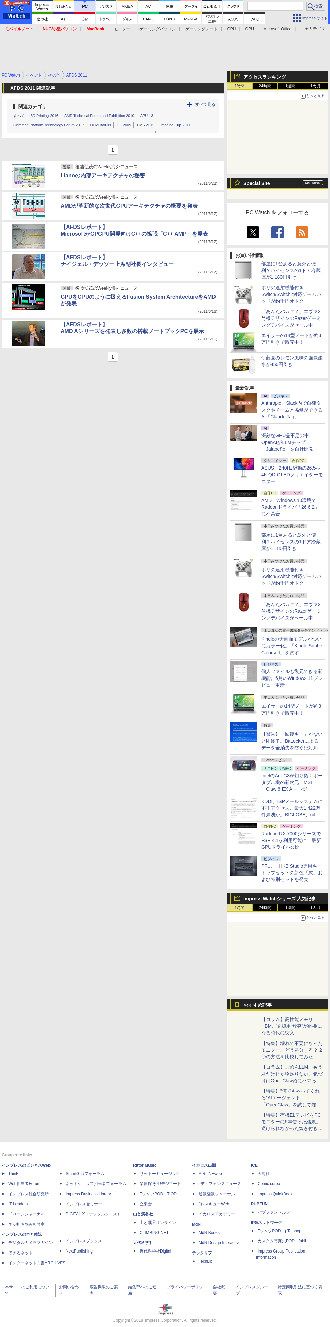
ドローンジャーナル (26, 1214)
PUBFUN (259, 1204)
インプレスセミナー (84, 1204)
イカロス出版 (204, 1165)
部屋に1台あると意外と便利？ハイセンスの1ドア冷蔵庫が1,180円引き (291, 270)
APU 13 (146, 116)
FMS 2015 (145, 125)
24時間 (265, 86)
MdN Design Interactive (220, 1242)
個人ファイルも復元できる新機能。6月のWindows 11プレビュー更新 (292, 678)
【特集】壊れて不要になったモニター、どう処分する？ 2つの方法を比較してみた (292, 1050)
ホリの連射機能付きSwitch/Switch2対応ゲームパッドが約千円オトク (291, 294)
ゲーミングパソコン (157, 29)
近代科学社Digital (155, 1251)
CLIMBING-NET (154, 1232)
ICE (254, 1165)
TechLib (205, 1261)
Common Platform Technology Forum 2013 (48, 125)
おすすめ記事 (257, 1005)
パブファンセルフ (274, 1212)
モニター (122, 29)
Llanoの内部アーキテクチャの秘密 (103, 175)
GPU (231, 29)
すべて (19, 116)
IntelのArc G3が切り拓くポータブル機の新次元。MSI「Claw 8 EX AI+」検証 (292, 782)
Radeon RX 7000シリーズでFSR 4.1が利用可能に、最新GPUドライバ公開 (291, 840)
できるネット (20, 1252)
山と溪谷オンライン (158, 1222)
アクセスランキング (264, 77)
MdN (196, 1224)
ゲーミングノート (201, 29)
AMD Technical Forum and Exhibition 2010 (99, 116)
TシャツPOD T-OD (158, 1194)
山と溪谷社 (143, 1214)
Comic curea (269, 1183)
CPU (249, 29)
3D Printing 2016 (44, 116)
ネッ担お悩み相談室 (26, 1224)
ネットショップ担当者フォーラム (96, 1183)
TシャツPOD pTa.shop (279, 1231)
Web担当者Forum (24, 1183)
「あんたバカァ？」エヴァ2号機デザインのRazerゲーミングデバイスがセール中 (291, 318)
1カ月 (315, 86)
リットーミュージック (160, 1173)
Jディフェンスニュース (220, 1183)
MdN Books (209, 1232)
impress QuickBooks (276, 1194)
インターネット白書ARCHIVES (36, 1263)
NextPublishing (79, 1251)
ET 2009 (124, 125)
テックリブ (202, 1252)
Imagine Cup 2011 (175, 125)
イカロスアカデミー (217, 1214)
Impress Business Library (88, 1194)
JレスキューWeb (214, 1204)
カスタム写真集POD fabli (282, 1241)
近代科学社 (143, 1242)
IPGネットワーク (266, 1222)
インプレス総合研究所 (28, 1194)
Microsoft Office (277, 29)
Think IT (15, 1173)
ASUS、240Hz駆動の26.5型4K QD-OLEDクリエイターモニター (292, 474)
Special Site (256, 183)
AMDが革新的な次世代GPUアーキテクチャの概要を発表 (129, 206)
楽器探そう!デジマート (160, 1183)
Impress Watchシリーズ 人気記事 (279, 898)
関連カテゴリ (32, 106)
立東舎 (146, 1204)
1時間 (240, 86)
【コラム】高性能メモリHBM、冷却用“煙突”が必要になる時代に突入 (291, 1026)
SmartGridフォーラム (85, 1173)
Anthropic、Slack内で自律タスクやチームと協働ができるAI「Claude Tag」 (292, 409)
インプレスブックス (84, 1241)
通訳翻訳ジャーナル (217, 1194)
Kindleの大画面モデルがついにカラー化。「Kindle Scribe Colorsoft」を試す (291, 645)
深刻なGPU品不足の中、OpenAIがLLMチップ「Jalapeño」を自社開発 (287, 442)
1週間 (290, 86)
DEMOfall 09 (100, 125)
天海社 (264, 1173)
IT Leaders (18, 1204)
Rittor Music (144, 1165)
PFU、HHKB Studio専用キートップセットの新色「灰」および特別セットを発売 (292, 872)
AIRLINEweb (210, 1173)
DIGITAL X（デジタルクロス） (93, 1214)
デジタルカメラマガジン (30, 1242)
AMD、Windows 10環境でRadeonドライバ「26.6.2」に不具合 (290, 506)
